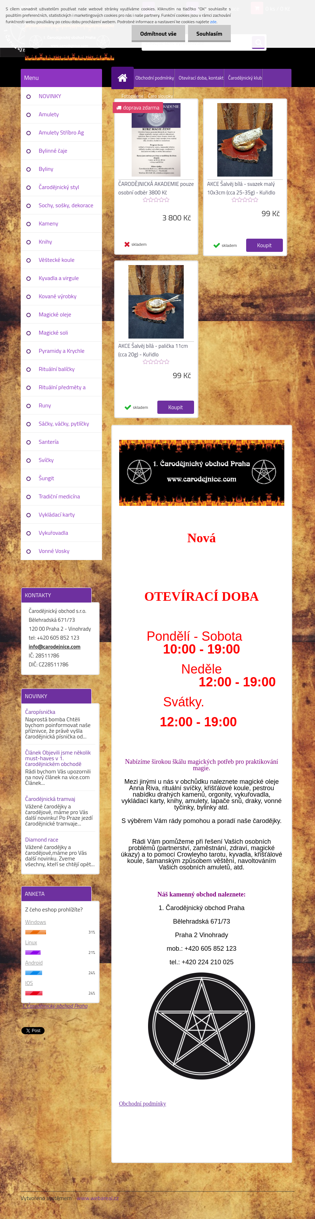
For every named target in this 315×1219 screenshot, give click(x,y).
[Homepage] (124, 78)
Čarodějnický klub (245, 77)
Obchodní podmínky (155, 77)
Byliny (46, 168)
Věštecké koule (57, 259)
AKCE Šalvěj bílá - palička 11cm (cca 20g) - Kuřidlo (153, 350)
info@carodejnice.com (55, 646)
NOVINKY (50, 96)
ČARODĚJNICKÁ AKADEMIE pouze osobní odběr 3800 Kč (156, 188)
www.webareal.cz (97, 1198)
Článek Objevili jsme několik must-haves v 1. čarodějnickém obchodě (58, 758)
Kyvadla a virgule (59, 278)
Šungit (46, 478)
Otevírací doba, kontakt (201, 77)
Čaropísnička (40, 711)
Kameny (49, 223)
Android (34, 963)
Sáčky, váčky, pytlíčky (64, 423)
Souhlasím (209, 33)
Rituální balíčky (57, 369)
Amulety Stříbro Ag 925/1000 (61, 135)
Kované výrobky (58, 296)
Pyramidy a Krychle (62, 350)
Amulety (49, 114)
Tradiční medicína (59, 496)
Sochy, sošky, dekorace (66, 205)
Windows (35, 922)
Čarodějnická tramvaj (50, 798)
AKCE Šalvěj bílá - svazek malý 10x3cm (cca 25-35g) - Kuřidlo (241, 188)
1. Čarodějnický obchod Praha (54, 1005)
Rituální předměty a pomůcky (62, 389)
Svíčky (46, 460)
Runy (45, 405)
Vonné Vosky (54, 551)
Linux (31, 942)
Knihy (45, 241)
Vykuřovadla (53, 532)
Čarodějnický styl (59, 187)
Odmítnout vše (157, 33)
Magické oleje (55, 314)
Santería (49, 441)
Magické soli (53, 332)
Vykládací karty (57, 514)
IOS (29, 983)
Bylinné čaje (53, 150)
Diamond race (42, 839)
